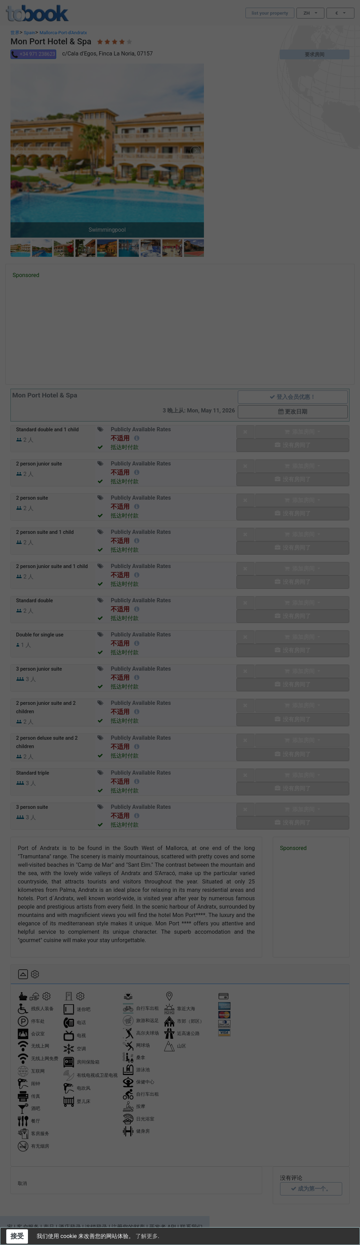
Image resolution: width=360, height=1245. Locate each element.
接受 (17, 1236)
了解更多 (146, 1236)
